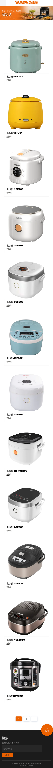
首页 (3, 11)
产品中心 (10, 11)
